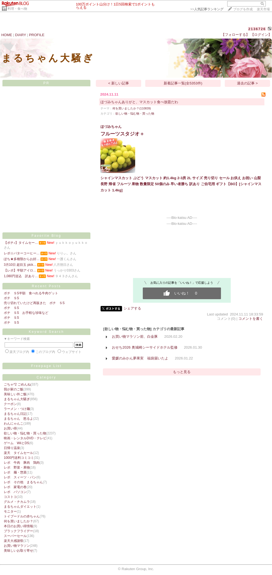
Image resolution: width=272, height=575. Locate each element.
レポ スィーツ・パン (20, 477)
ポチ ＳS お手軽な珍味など (26, 313)
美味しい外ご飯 (15, 394)
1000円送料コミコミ (19, 458)
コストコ (10, 497)
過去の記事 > (247, 83)
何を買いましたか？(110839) (131, 108)
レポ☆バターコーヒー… (22, 253)
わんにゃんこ (13, 423)
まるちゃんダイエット (20, 506)
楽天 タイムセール (18, 453)
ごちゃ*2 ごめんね (17, 384)
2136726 (257, 29)
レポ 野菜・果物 (17, 467)
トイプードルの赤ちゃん (22, 516)
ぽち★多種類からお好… (22, 259)
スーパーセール (15, 536)
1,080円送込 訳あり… (21, 276)
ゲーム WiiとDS (16, 443)
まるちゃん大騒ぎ (17, 399)
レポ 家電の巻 (15, 487)
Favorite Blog (46, 236)
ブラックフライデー (18, 531)
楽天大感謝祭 (13, 541)
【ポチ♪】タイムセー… (21, 243)
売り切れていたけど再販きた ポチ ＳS (34, 303)
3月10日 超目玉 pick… (20, 265)
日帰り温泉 (12, 448)
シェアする (132, 308)
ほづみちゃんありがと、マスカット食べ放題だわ (139, 102)
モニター (10, 511)
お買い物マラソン (17, 546)
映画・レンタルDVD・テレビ (25, 438)
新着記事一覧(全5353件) (183, 83)
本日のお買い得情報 (18, 526)
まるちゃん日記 (15, 414)
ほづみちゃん (111, 127)
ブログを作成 (243, 9)
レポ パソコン (15, 492)
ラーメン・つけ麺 (17, 409)
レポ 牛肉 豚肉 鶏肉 (22, 463)
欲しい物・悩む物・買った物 (25, 433)
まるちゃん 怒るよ (18, 419)
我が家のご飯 (13, 389)
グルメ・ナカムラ (17, 502)
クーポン (10, 404)
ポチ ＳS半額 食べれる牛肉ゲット (31, 293)
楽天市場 (263, 9)
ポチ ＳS (11, 298)
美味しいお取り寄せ (18, 550)
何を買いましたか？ (18, 521)
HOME (6, 35)
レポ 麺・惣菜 (15, 472)
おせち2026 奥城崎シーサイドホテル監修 (144, 347)
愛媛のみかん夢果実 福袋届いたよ (140, 358)
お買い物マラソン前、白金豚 (135, 336)
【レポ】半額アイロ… (20, 270)
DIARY (20, 35)
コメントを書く (250, 319)
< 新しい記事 (118, 83)
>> (206, 9)
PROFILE (37, 35)
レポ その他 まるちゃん (23, 482)
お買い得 (10, 428)
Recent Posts (46, 286)
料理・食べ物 (17, 9)
